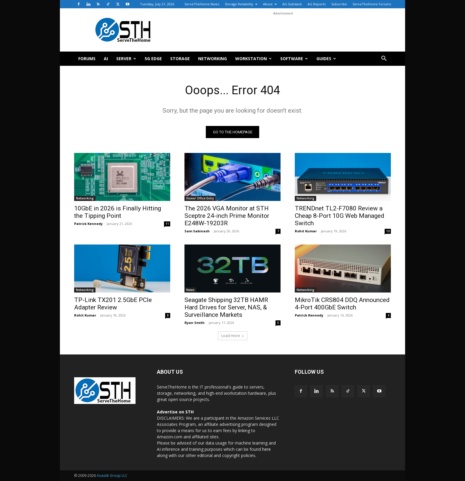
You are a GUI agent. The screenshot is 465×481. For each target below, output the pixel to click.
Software (294, 58)
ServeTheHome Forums (372, 4)
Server (126, 58)
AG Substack (292, 4)
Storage (180, 58)
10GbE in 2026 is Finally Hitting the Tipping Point (117, 212)
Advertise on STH (175, 412)
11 (167, 224)
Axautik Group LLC (112, 475)
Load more (232, 335)
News (190, 290)
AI (106, 58)
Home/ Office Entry (200, 198)
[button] (384, 59)
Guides (326, 58)
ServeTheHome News (201, 4)
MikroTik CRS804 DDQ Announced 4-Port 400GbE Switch (342, 303)
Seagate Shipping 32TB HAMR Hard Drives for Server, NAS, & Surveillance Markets (226, 307)
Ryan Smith (194, 322)
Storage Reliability (241, 4)
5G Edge (153, 58)
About (270, 4)
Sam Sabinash (197, 231)
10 (388, 231)
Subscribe (339, 4)
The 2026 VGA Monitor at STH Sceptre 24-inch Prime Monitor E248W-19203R (226, 216)
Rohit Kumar (306, 231)
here (266, 449)
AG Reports (317, 4)
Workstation (253, 58)
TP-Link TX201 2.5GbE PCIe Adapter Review (113, 303)
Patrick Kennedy (88, 223)
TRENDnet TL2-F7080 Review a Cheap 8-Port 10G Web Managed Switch (339, 216)
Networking (212, 58)
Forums (86, 58)
